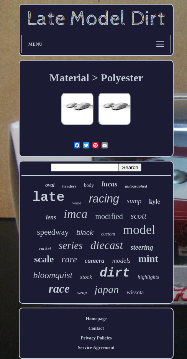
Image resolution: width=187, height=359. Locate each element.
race (59, 288)
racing (104, 199)
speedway (53, 232)
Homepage (96, 318)
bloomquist (52, 275)
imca (75, 214)
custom (108, 234)
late (49, 197)
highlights (148, 277)
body (89, 185)
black (84, 233)
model (139, 229)
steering (142, 247)
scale (44, 259)
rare (69, 259)
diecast (106, 245)
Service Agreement (96, 347)
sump (134, 201)
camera (95, 260)
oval (49, 185)
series (71, 245)
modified (109, 216)
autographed (136, 186)
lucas (109, 184)
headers (69, 186)
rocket (45, 248)
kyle (154, 201)
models (121, 260)
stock (86, 277)
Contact (96, 328)
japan (106, 289)
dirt (115, 273)
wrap (82, 292)
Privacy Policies (96, 338)
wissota (135, 292)
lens (51, 217)
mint (148, 258)
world (76, 203)
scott (139, 216)
